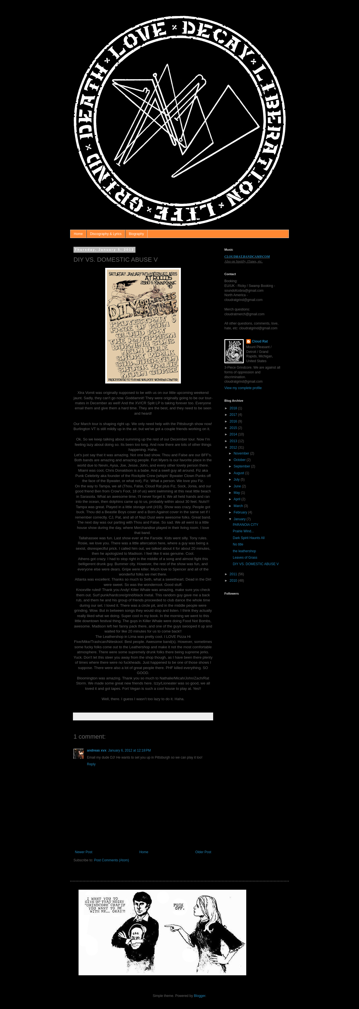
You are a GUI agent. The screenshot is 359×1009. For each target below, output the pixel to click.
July (237, 479)
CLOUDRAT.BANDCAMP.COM (247, 257)
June (238, 486)
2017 (234, 415)
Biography (136, 234)
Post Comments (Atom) (111, 860)
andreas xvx (96, 750)
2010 (234, 581)
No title (238, 544)
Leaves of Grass (245, 558)
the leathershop (244, 551)
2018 (234, 408)
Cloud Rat (260, 341)
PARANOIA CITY (245, 525)
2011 (234, 574)
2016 (234, 421)
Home (78, 234)
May (237, 493)
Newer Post (83, 852)
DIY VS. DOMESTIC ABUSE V (256, 564)
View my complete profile (243, 388)
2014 (234, 434)
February (241, 512)
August (239, 473)
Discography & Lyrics (105, 234)
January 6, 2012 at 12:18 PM (129, 750)
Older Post (203, 852)
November (242, 453)
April (237, 499)
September (242, 466)
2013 (234, 441)
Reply (91, 764)
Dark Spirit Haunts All (248, 538)
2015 (234, 428)
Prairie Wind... (243, 531)
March (239, 506)
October (240, 460)
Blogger (199, 996)
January (240, 519)
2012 (234, 447)
